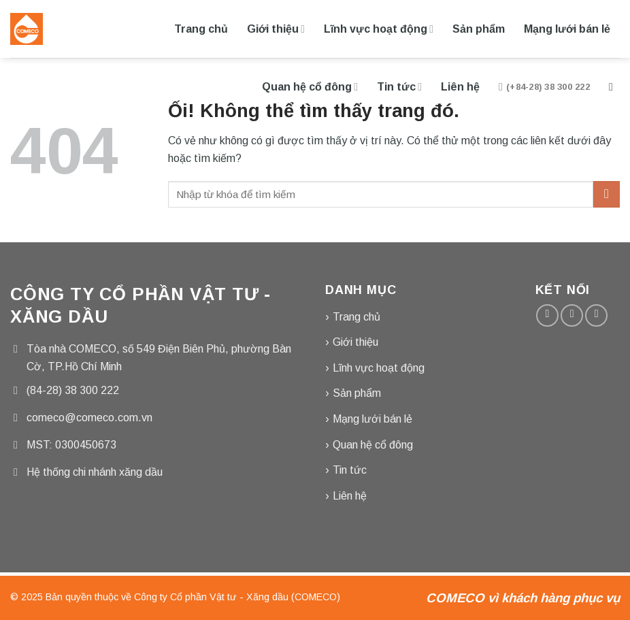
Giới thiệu (276, 28)
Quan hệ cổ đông (310, 86)
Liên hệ (460, 87)
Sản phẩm (478, 29)
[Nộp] (606, 194)
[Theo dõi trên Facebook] (547, 315)
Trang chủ (201, 29)
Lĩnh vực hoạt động (378, 28)
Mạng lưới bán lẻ (567, 29)
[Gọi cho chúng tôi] (596, 315)
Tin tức (399, 86)
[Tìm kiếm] (614, 87)
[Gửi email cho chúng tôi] (572, 315)
